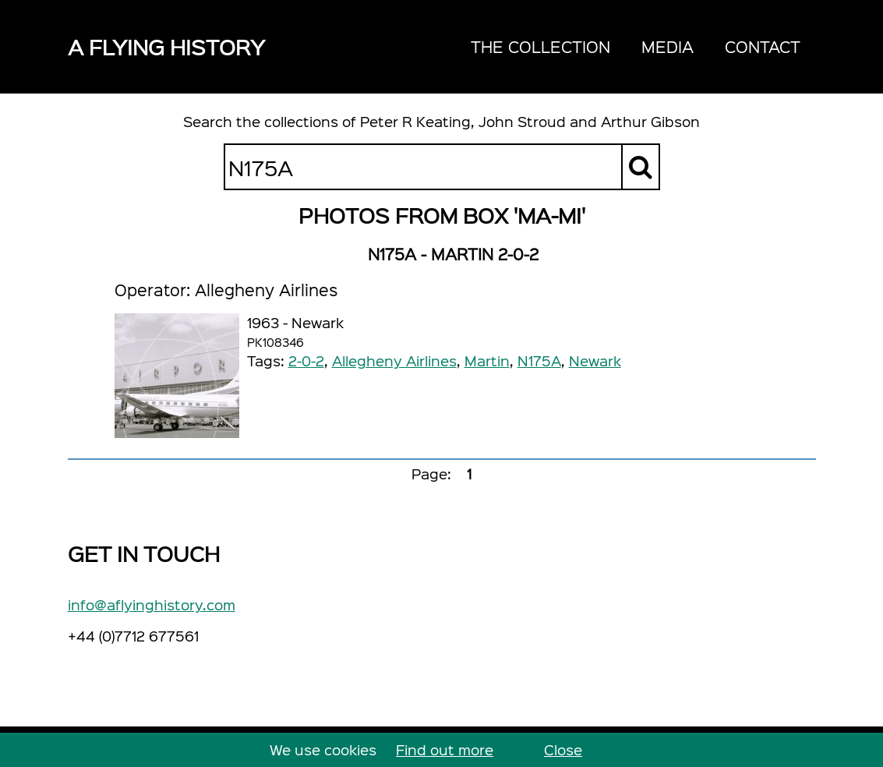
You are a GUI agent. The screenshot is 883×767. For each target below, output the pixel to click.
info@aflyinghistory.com (151, 604)
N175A (539, 360)
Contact (762, 46)
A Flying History (166, 46)
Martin (487, 360)
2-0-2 (306, 360)
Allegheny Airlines (394, 360)
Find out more (444, 749)
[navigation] (635, 47)
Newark (595, 360)
